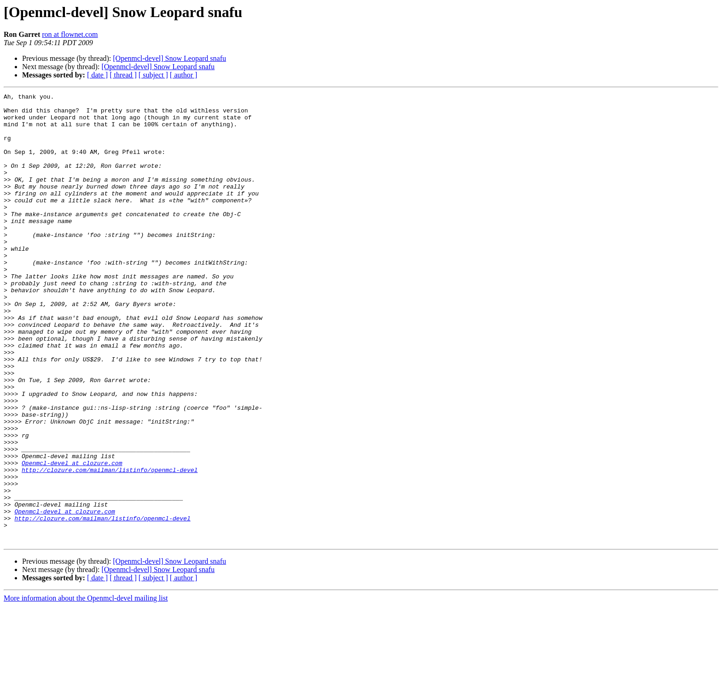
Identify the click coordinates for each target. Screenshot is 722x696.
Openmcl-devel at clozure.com (72, 537)
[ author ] (184, 75)
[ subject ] (153, 75)
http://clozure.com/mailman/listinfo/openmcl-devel (110, 546)
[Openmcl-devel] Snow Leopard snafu (169, 58)
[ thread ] (123, 75)
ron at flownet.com (70, 34)
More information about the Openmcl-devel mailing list (86, 688)
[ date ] (97, 75)
